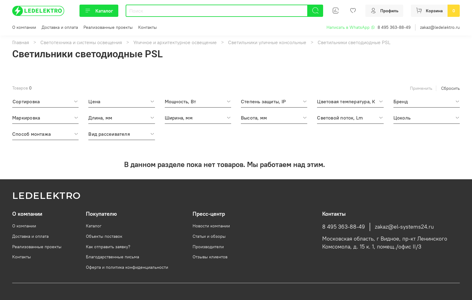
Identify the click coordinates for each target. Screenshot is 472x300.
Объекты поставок (104, 236)
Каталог (99, 11)
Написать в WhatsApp (350, 27)
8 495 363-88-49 (394, 27)
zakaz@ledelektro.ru (440, 27)
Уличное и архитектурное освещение (175, 42)
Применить (421, 88)
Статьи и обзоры (209, 236)
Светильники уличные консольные (267, 42)
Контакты (147, 27)
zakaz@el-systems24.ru (404, 226)
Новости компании (211, 226)
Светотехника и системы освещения (81, 42)
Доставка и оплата (60, 27)
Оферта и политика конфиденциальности (127, 267)
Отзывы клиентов (210, 257)
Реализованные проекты (108, 27)
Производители (208, 246)
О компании (24, 27)
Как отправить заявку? (108, 246)
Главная (20, 42)
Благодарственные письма (112, 257)
